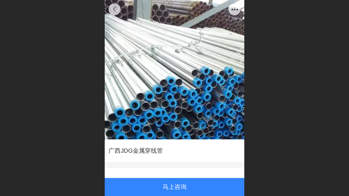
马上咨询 (174, 186)
